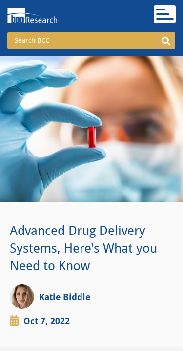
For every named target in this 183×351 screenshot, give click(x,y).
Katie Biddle (64, 297)
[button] (165, 40)
